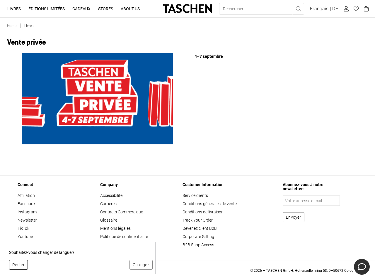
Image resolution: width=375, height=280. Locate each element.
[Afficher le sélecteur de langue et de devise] (324, 9)
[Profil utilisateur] (345, 9)
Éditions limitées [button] (46, 8)
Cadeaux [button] (81, 8)
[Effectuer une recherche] (298, 9)
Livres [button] (14, 8)
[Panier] (365, 9)
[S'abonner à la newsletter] (293, 217)
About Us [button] (130, 8)
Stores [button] (105, 8)
